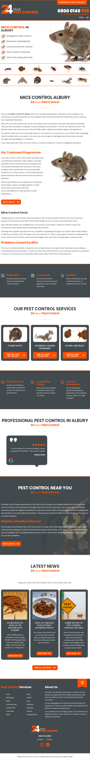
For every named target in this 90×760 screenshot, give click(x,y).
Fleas (8, 714)
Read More (13, 655)
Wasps (29, 711)
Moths (29, 697)
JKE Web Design (67, 756)
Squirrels (30, 707)
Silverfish (30, 704)
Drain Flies (10, 711)
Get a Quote (8, 202)
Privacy (50, 739)
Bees (8, 701)
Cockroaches (11, 704)
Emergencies (32, 714)
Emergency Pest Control (72, 2)
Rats (28, 701)
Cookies (40, 739)
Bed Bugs (10, 697)
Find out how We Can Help (13, 355)
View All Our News (42, 667)
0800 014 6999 (45, 736)
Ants (8, 694)
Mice (28, 694)
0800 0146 (73, 11)
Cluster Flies (10, 707)
